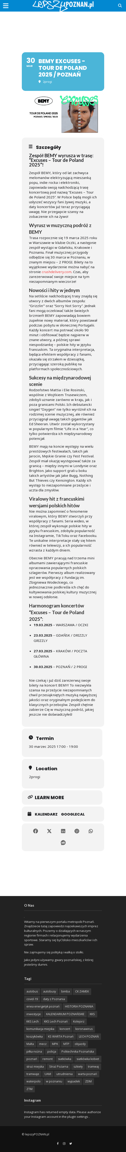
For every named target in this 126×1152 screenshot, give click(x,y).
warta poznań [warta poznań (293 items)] (87, 1074)
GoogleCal (73, 814)
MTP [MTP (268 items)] (66, 1044)
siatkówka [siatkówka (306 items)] (64, 1059)
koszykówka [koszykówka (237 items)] (34, 1036)
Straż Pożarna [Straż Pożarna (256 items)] (58, 1067)
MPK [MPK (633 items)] (55, 1044)
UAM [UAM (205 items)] (48, 1074)
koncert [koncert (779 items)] (65, 1029)
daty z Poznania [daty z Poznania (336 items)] (54, 999)
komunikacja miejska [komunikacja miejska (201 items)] (40, 1029)
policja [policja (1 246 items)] (51, 1051)
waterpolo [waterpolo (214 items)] (33, 1081)
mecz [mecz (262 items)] (43, 1044)
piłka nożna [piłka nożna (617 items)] (34, 1051)
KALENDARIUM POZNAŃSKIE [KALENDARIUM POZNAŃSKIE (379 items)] (65, 1014)
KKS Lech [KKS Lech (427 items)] (32, 1021)
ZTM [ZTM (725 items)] (29, 1089)
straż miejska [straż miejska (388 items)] (35, 1067)
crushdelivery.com (56, 271)
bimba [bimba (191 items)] (65, 991)
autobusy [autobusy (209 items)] (49, 991)
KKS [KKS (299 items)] (92, 1014)
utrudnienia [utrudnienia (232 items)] (64, 1074)
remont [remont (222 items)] (47, 1059)
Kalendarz (46, 814)
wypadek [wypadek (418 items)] (74, 1081)
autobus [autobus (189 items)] (32, 991)
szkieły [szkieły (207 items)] (78, 1067)
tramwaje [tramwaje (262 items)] (32, 1074)
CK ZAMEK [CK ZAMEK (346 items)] (82, 991)
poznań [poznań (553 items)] (31, 1059)
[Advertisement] (63, 27)
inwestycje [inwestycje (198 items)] (33, 1014)
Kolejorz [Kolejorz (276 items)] (78, 1021)
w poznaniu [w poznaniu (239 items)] (54, 1081)
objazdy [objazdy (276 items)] (80, 1044)
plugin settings (78, 1117)
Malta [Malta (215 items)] (30, 1044)
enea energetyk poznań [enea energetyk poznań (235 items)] (43, 1006)
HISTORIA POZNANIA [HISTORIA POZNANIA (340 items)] (79, 1006)
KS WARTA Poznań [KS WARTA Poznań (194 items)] (61, 1036)
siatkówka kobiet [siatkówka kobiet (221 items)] (88, 1059)
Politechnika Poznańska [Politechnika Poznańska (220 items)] (77, 1051)
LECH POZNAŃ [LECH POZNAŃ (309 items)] (89, 1036)
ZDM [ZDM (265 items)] (88, 1081)
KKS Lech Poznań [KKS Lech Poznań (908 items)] (56, 1021)
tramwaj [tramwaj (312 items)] (93, 1067)
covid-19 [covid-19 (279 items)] (32, 999)
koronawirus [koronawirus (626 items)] (84, 1029)
